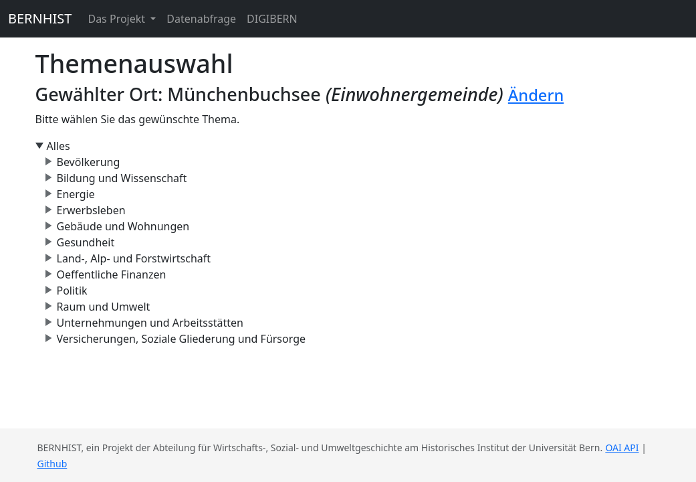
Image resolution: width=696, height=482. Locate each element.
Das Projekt (118, 18)
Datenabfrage (201, 18)
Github (52, 463)
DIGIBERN (272, 18)
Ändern (536, 95)
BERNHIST (40, 18)
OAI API (622, 447)
